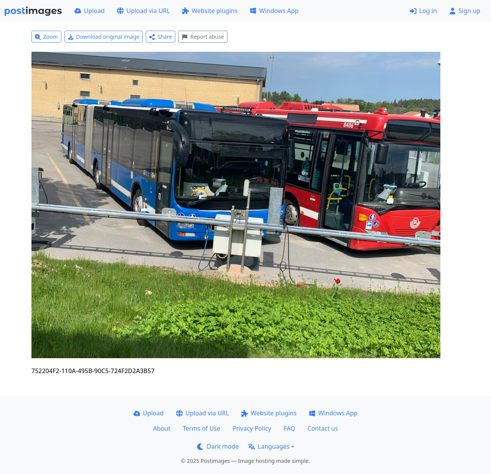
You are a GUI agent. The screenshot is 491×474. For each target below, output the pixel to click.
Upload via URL (143, 11)
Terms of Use (201, 428)
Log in (423, 11)
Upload (89, 11)
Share (160, 36)
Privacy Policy (251, 428)
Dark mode (218, 446)
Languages (268, 446)
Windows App (274, 11)
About (161, 428)
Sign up (464, 11)
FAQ (289, 428)
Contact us (323, 428)
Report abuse (203, 36)
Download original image (104, 36)
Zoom (46, 36)
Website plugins (209, 11)
